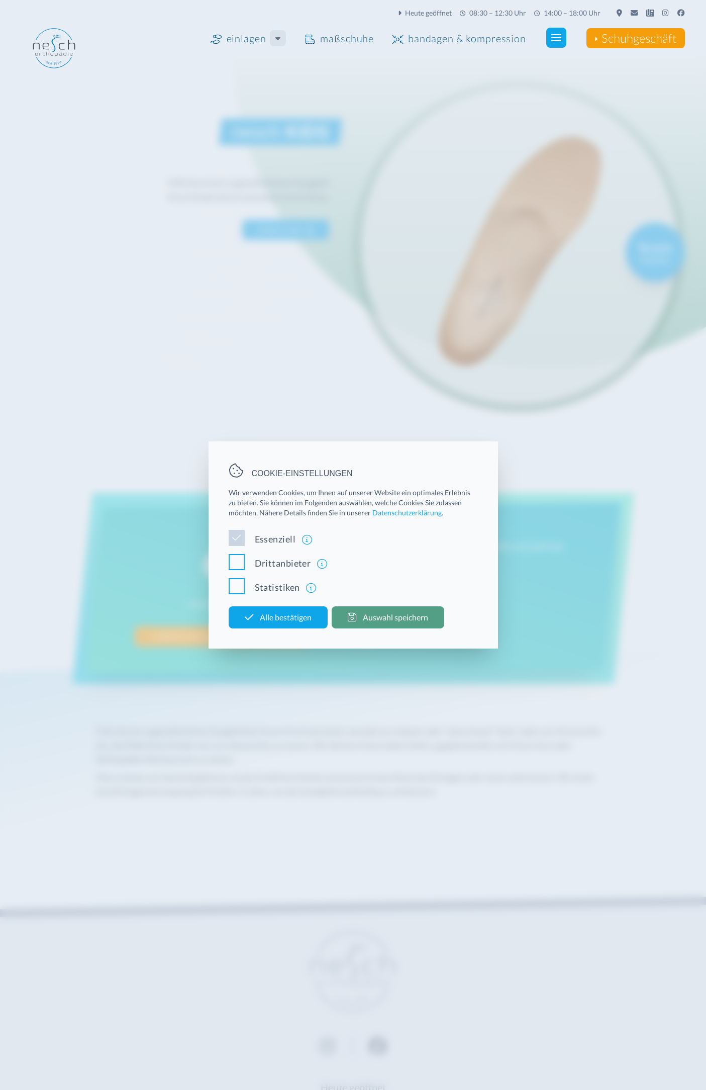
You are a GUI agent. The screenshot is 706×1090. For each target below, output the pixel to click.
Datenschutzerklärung (407, 512)
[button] (556, 38)
